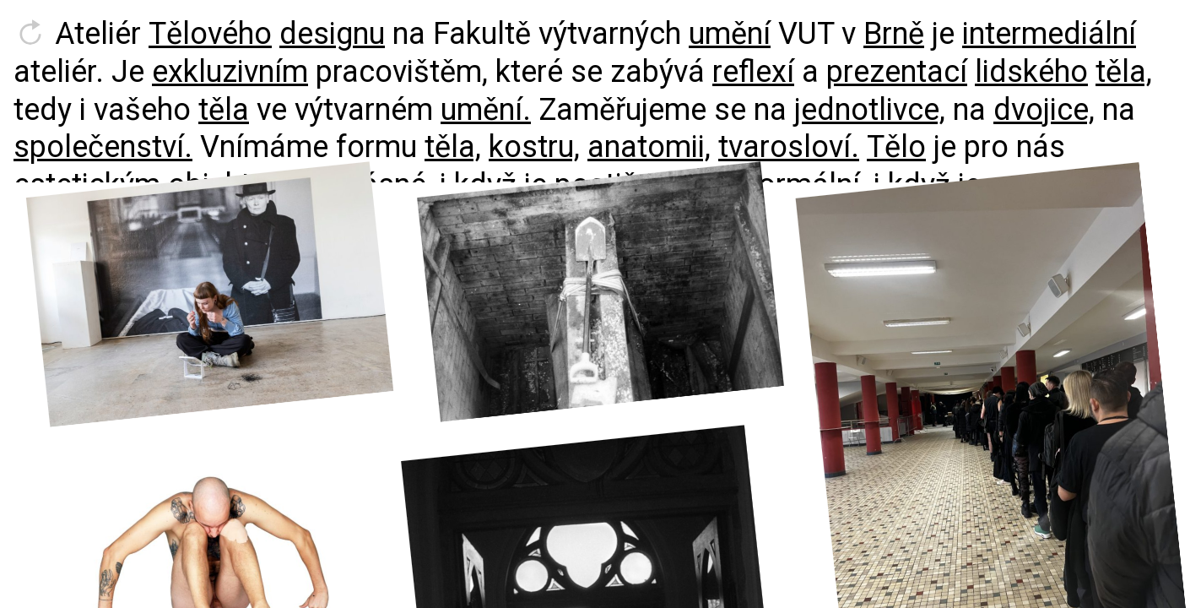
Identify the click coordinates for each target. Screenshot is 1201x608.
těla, (1124, 72)
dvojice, (1044, 110)
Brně (893, 34)
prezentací (896, 72)
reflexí (753, 72)
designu (332, 34)
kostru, (534, 147)
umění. (486, 110)
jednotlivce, (869, 110)
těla (223, 110)
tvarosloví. (788, 147)
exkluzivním (230, 72)
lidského (1031, 72)
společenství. (103, 147)
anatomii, (649, 147)
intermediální (1049, 34)
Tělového (210, 34)
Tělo (896, 147)
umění (730, 34)
